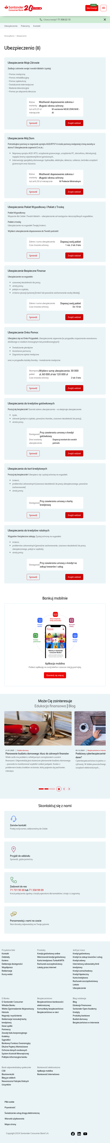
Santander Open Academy (85, 1008)
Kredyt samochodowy (82, 970)
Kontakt (36, 25)
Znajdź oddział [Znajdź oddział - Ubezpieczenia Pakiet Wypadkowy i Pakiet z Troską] (74, 255)
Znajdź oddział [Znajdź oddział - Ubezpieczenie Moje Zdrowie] (74, 123)
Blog (71, 705)
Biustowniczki (8, 1074)
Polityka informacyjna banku (14, 1057)
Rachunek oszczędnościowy (49, 963)
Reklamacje (7, 970)
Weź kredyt (92, 8)
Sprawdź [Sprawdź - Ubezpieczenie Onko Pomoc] (33, 388)
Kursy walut (7, 974)
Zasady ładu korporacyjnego (14, 1032)
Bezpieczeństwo (44, 998)
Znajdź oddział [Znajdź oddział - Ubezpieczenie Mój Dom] (74, 191)
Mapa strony (10, 1124)
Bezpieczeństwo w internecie (86, 1022)
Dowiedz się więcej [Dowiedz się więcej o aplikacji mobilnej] (55, 675)
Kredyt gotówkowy (81, 953)
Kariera (5, 960)
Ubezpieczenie (79, 988)
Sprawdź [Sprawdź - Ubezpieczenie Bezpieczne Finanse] (33, 317)
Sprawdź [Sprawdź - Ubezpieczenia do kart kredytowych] (33, 515)
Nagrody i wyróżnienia (12, 1015)
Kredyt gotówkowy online (48, 953)
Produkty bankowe (81, 1015)
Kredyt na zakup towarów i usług (87, 956)
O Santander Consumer (12, 1001)
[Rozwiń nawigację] (104, 8)
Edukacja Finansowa (82, 1005)
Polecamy (25, 25)
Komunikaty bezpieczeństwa (50, 1008)
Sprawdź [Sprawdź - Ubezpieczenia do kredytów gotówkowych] (33, 453)
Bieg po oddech (8, 1077)
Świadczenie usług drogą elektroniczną (22, 1113)
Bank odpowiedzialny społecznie (16, 1067)
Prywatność (10, 1107)
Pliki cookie (9, 1101)
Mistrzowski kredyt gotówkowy (51, 956)
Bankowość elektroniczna (48, 1067)
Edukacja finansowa (50, 705)
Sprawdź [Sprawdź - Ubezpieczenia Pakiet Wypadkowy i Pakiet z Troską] (33, 255)
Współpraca (7, 967)
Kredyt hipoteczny (81, 974)
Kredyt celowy (79, 960)
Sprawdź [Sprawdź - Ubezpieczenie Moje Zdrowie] (33, 123)
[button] (105, 19)
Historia (5, 1012)
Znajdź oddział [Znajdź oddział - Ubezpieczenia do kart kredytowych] (74, 515)
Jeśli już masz (79, 950)
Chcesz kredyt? (57, 19)
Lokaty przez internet (46, 967)
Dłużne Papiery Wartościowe (15, 1046)
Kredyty (76, 1012)
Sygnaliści (6, 1039)
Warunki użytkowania (14, 1118)
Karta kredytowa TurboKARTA (50, 960)
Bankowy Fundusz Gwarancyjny (16, 1043)
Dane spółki (7, 1025)
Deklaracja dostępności (12, 963)
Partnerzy (6, 1029)
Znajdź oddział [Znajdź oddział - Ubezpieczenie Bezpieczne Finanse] (74, 317)
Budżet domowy (80, 1019)
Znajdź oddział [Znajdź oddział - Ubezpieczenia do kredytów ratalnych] (74, 577)
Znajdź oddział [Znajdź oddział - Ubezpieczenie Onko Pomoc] (74, 388)
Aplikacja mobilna (45, 1070)
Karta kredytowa (80, 977)
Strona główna (9, 35)
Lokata (76, 984)
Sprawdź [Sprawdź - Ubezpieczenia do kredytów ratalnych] (33, 577)
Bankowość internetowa (48, 1074)
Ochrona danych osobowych (14, 1050)
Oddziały (6, 956)
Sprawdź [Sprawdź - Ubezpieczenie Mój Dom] (33, 191)
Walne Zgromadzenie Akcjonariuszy (18, 1008)
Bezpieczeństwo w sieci (48, 1012)
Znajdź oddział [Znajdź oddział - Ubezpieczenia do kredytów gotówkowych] (74, 453)
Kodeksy (5, 1036)
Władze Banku (8, 1005)
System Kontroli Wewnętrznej (15, 1053)
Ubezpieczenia (10, 25)
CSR (3, 1070)
